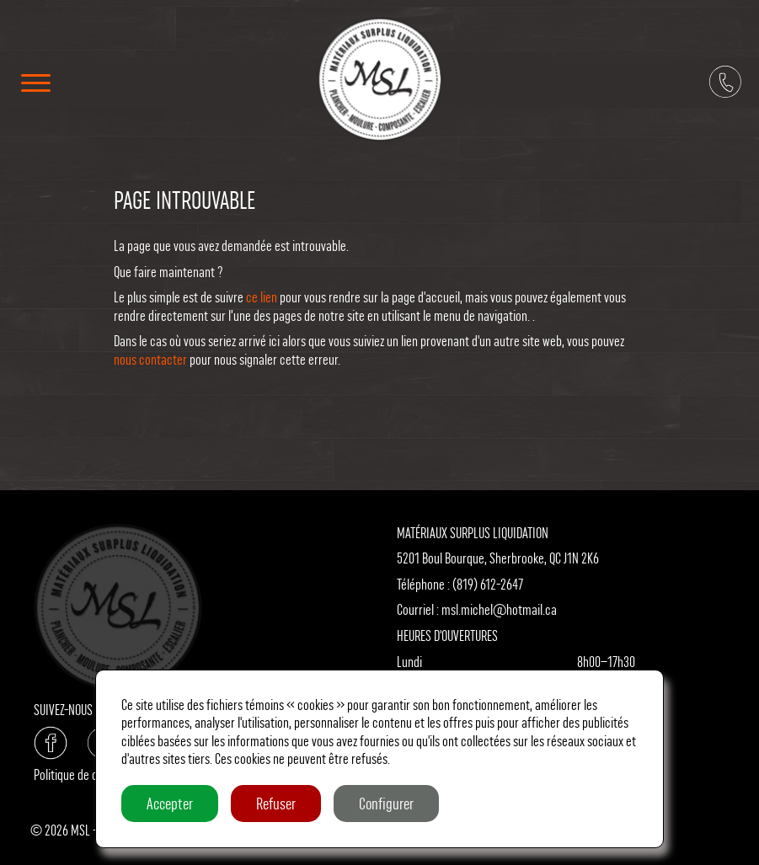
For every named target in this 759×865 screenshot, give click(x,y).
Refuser (276, 803)
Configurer (386, 803)
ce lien (261, 297)
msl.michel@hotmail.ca (499, 609)
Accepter (170, 803)
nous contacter (150, 359)
